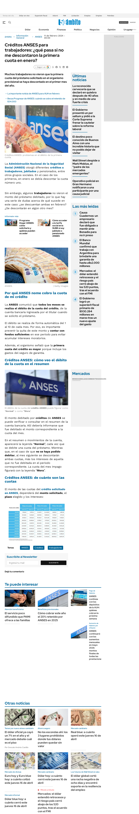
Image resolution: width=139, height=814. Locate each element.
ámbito (8, 37)
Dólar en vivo (24, 16)
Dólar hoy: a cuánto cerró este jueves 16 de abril (52, 779)
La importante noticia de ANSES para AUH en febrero (33, 93)
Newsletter (132, 29)
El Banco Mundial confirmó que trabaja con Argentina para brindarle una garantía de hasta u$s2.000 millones (89, 253)
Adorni (55, 16)
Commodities (93, 379)
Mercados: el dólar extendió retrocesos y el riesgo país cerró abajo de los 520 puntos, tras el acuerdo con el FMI (89, 282)
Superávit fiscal (41, 16)
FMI (64, 16)
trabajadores (55, 547)
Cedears (102, 379)
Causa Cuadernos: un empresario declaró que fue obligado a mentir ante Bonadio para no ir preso (88, 224)
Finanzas (61, 29)
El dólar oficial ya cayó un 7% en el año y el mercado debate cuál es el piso (19, 737)
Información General (22, 37)
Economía (44, 29)
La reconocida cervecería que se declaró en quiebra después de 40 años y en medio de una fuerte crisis (85, 94)
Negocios (94, 29)
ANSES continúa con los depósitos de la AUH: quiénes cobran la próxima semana (94, 607)
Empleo (87, 16)
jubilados (30, 171)
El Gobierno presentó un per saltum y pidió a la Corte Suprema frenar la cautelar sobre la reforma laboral (83, 119)
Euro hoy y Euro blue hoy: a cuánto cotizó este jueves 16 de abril (19, 779)
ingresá (133, 22)
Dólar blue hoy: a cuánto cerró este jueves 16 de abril (16, 802)
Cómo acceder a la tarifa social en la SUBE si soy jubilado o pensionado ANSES (59, 228)
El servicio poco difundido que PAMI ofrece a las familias (17, 616)
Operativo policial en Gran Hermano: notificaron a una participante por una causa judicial (85, 187)
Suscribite (54, 563)
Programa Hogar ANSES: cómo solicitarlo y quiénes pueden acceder (27, 227)
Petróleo (110, 16)
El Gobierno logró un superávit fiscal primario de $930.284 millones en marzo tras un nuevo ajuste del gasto (89, 311)
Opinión (112, 29)
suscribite (124, 22)
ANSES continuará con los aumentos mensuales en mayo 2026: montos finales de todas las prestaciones (95, 645)
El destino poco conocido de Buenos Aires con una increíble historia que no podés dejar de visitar (85, 145)
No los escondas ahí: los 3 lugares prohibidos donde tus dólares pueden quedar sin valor (53, 739)
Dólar (28, 29)
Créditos (39, 547)
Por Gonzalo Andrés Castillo (16, 747)
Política (78, 29)
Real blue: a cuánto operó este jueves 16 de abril (86, 735)
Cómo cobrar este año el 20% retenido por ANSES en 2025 (52, 616)
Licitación (75, 16)
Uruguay (128, 29)
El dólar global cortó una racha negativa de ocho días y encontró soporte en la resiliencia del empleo (86, 783)
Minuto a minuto (47, 790)
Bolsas (83, 379)
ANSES (38, 37)
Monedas (76, 379)
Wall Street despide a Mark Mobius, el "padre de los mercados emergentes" (86, 167)
